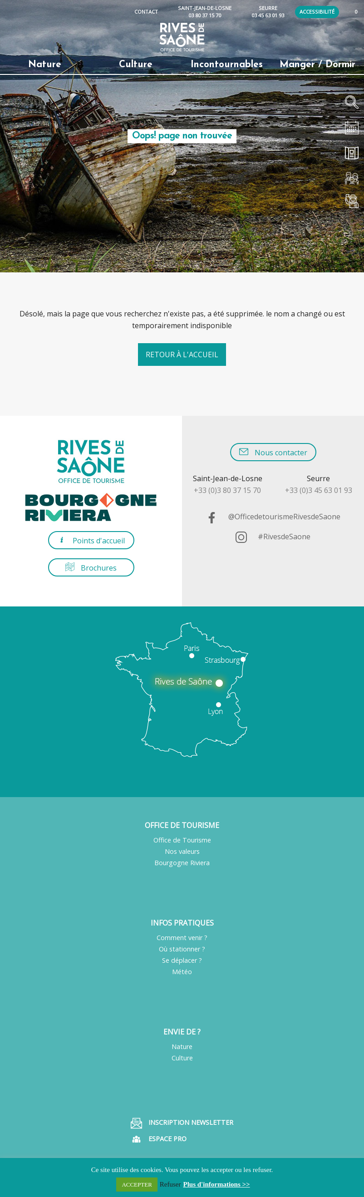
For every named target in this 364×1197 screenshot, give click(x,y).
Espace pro (159, 1139)
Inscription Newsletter (182, 1123)
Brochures (91, 567)
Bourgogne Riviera (182, 862)
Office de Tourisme (182, 840)
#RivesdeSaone (273, 537)
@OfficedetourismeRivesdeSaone (273, 517)
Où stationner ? (182, 949)
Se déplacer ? (182, 960)
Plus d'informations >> (216, 1184)
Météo (182, 971)
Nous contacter (273, 452)
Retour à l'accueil (182, 355)
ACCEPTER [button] (137, 1184)
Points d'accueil (91, 540)
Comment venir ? (182, 937)
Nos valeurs (182, 851)
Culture (182, 1058)
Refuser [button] (170, 1184)
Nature (182, 1046)
